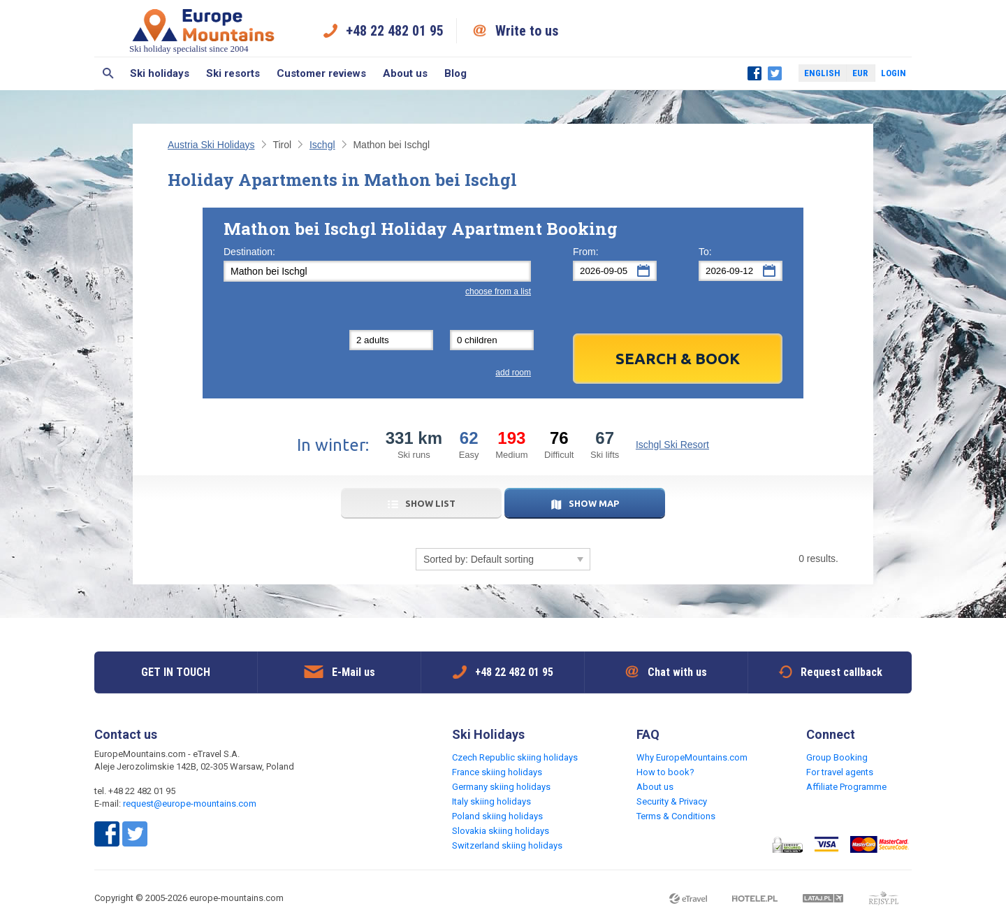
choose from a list (498, 291)
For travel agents (839, 772)
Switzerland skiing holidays (507, 845)
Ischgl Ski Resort (672, 444)
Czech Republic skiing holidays (515, 757)
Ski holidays (159, 73)
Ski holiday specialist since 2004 (203, 30)
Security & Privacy (671, 801)
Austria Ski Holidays (211, 144)
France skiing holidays (497, 772)
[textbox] (377, 271)
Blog (455, 73)
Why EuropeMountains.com (692, 757)
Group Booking (837, 757)
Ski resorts (233, 73)
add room (513, 372)
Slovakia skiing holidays (500, 831)
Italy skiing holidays (491, 801)
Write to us (527, 30)
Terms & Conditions (675, 816)
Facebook (754, 73)
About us (405, 73)
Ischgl (322, 144)
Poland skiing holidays (497, 816)
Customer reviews (321, 73)
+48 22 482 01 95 (395, 30)
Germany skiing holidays (501, 786)
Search (108, 73)
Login (893, 73)
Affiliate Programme (846, 786)
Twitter (775, 73)
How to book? (665, 772)
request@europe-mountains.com (189, 803)
